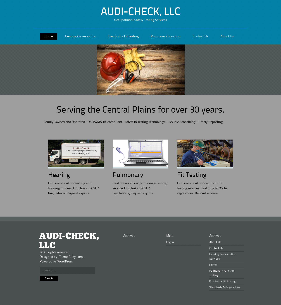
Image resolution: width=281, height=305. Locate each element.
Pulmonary (128, 175)
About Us (227, 36)
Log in (170, 242)
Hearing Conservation (80, 36)
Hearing (59, 175)
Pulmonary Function (165, 36)
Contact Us (200, 36)
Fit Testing (191, 175)
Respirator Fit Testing (123, 36)
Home (48, 36)
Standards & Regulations (224, 287)
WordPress (65, 261)
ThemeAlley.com (71, 257)
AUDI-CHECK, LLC (140, 12)
